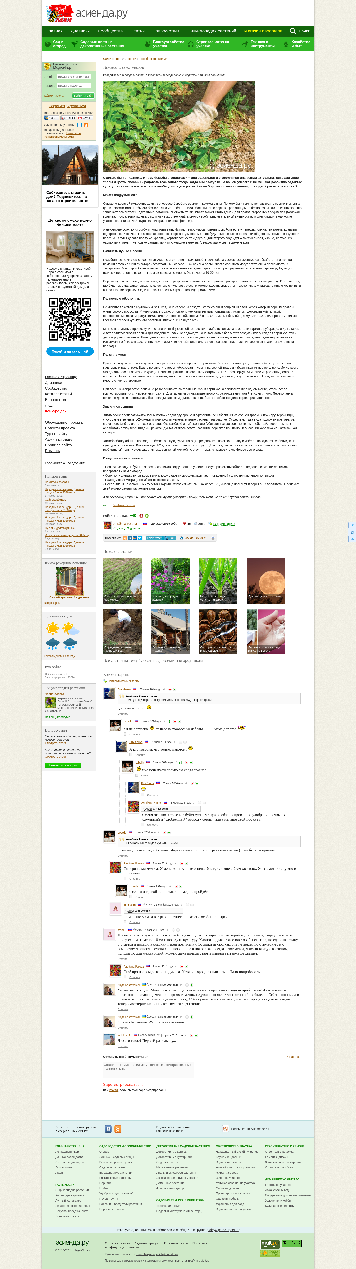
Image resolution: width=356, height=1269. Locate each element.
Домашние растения (170, 1183)
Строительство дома (279, 1151)
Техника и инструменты (263, 44)
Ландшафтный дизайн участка (237, 1151)
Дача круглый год (277, 1190)
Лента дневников (67, 1151)
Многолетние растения (172, 1167)
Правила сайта (58, 445)
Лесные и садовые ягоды (116, 1157)
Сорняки (130, 58)
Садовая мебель (227, 1198)
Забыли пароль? (53, 95)
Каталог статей (58, 394)
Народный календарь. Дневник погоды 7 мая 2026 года (64, 519)
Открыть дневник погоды (59, 656)
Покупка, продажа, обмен (72, 1211)
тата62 (122, 930)
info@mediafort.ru (198, 1260)
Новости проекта (60, 428)
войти (113, 1090)
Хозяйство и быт (301, 44)
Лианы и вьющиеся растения (176, 1172)
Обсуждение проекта (64, 422)
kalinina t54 (124, 1035)
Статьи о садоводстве (70, 1162)
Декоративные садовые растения (183, 1146)
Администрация (59, 439)
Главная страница (61, 377)
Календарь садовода (69, 1195)
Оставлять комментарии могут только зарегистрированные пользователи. (148, 1070)
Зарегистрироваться (122, 1084)
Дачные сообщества (69, 1157)
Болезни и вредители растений (120, 1204)
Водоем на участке (229, 1162)
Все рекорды (52, 603)
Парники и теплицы (112, 1209)
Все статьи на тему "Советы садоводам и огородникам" (154, 660)
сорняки (190, 75)
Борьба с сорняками (153, 58)
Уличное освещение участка (235, 1183)
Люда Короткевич (129, 985)
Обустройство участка (234, 1146)
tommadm (130, 904)
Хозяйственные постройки (283, 1162)
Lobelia (128, 721)
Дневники (80, 31)
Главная (54, 31)
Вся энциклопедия (57, 717)
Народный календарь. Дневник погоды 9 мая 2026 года (64, 491)
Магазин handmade (263, 31)
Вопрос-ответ (166, 31)
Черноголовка (54, 694)
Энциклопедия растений (211, 31)
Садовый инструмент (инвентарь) (179, 1211)
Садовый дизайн (227, 1188)
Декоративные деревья (172, 1151)
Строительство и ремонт (284, 1146)
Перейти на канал (67, 351)
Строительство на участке (212, 44)
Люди (50, 405)
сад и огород (125, 75)
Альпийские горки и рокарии (235, 1167)
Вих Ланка (124, 689)
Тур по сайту (56, 434)
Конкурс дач (56, 411)
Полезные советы (67, 1216)
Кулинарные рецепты (279, 1205)
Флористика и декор (170, 1188)
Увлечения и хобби (278, 1200)
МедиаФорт (81, 1250)
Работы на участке (278, 1185)
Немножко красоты (57, 482)
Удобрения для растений (116, 1193)
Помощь (52, 451)
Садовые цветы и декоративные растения (102, 44)
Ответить (123, 713)
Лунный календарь (68, 1200)
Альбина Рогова (124, 505)
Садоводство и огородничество (125, 1146)
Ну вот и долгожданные (60, 528)
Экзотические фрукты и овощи (177, 1177)
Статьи (138, 31)
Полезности (64, 1184)
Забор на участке (228, 1177)
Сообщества (110, 31)
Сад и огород (59, 44)
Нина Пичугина (145, 1254)
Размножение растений (115, 1177)
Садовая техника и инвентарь (180, 1200)
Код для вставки (195, 537)
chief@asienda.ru (167, 1254)
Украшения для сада (230, 1204)
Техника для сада (168, 1205)
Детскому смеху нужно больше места (70, 222)
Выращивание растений (115, 1172)
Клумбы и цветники (229, 1157)
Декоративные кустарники (174, 1157)
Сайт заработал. (55, 499)
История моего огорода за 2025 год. (67, 535)
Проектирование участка (233, 1193)
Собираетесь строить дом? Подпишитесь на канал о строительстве (67, 197)
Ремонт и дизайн (276, 1157)
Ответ (148, 808)
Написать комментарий (124, 681)
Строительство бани (279, 1167)
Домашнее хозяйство (282, 1179)
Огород (104, 1151)
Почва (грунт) (108, 1198)
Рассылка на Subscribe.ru (250, 1129)
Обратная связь (117, 1243)
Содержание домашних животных (288, 1195)
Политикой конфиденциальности (62, 135)
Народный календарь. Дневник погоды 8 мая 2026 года (64, 508)
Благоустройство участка (168, 44)
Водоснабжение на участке (234, 1209)
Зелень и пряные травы (115, 1162)
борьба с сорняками (211, 75)
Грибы (103, 1188)
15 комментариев (224, 523)
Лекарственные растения (72, 1205)
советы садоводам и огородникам (160, 75)
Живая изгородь (227, 1172)
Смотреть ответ (55, 743)
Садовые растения (112, 1167)
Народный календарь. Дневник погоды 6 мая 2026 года (64, 544)
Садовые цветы (167, 1162)
